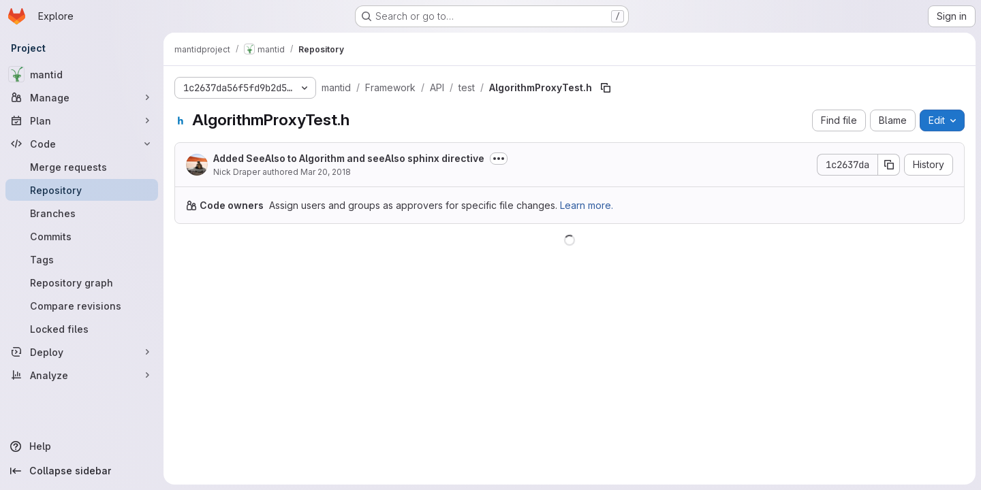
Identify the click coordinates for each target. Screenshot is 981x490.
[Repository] (81, 190)
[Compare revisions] (81, 305)
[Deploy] (81, 352)
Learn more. (586, 205)
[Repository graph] (81, 282)
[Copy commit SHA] (889, 165)
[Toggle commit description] (499, 158)
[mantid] (81, 74)
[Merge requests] (81, 167)
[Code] (81, 143)
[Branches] (81, 213)
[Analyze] (81, 375)
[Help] (81, 446)
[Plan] (81, 120)
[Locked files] (81, 329)
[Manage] (81, 97)
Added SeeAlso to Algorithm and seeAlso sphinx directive (348, 158)
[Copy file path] (606, 88)
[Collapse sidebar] (81, 471)
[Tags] (81, 259)
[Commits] (81, 236)
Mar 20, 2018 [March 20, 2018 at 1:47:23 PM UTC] (325, 172)
